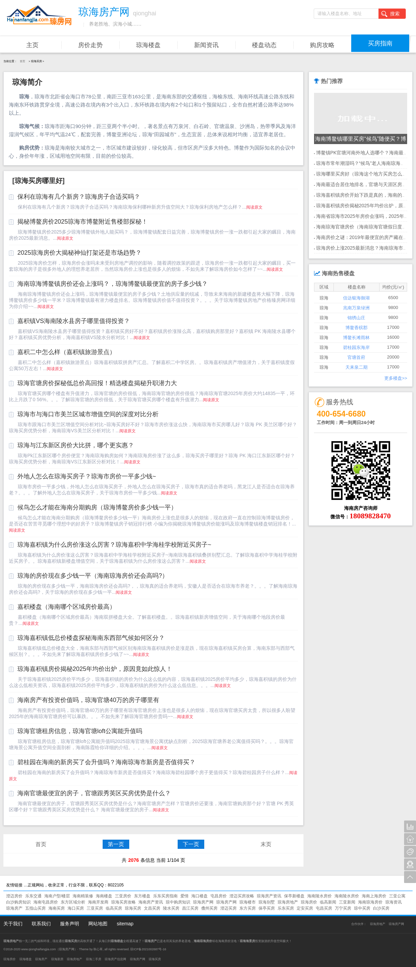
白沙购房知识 (18, 902)
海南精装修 (83, 896)
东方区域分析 (73, 902)
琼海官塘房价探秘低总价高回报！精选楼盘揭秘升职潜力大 (97, 383)
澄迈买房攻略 (241, 896)
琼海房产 (14, 908)
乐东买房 (286, 908)
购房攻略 (322, 45)
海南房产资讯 (150, 902)
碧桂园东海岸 (356, 347)
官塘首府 (356, 357)
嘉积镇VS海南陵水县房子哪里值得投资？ (73, 321)
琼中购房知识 (178, 902)
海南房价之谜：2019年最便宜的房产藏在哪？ (364, 237)
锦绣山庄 (356, 317)
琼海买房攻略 (123, 902)
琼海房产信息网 (115, 959)
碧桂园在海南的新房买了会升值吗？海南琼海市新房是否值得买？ (106, 762)
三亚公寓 (397, 896)
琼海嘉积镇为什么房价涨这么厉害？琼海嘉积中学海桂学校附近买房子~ (114, 544)
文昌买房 (152, 908)
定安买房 (305, 908)
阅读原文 (254, 207)
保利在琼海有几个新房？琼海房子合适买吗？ (78, 196)
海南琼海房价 (370, 902)
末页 (266, 844)
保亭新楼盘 (294, 896)
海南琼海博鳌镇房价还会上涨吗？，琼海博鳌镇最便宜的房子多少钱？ (112, 283)
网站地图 (97, 923)
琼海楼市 (247, 902)
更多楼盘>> (395, 378)
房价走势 (90, 45)
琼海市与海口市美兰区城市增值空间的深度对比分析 (88, 414)
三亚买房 (95, 908)
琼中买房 (362, 908)
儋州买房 (209, 908)
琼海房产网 (203, 902)
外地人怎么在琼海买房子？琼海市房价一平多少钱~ (86, 476)
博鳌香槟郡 (356, 327)
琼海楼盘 (148, 45)
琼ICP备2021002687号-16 (148, 949)
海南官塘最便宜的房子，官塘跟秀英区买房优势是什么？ (94, 793)
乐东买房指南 (165, 896)
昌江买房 (190, 908)
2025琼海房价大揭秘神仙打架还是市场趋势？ (79, 252)
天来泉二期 (356, 367)
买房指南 (380, 43)
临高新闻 (328, 902)
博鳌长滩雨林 (356, 337)
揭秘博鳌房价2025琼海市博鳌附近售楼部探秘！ (82, 221)
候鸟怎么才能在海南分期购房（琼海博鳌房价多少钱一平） (97, 507)
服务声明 (69, 923)
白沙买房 (381, 908)
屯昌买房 (324, 908)
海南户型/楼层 (57, 896)
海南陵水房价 (319, 896)
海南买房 (56, 908)
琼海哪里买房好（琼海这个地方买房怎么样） (364, 174)
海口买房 (76, 908)
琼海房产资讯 (269, 896)
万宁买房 (343, 908)
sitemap (125, 923)
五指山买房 (35, 908)
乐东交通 (33, 896)
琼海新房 (57, 959)
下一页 (191, 844)
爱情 (184, 896)
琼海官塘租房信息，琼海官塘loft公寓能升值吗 (79, 731)
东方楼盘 (142, 896)
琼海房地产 (288, 902)
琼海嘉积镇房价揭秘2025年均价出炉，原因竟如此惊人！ (94, 668)
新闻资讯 (206, 45)
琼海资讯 (393, 902)
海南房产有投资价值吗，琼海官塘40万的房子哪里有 (88, 700)
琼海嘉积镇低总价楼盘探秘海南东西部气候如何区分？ (91, 637)
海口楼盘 (199, 896)
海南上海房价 (374, 896)
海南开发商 (98, 902)
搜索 (390, 14)
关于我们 (13, 923)
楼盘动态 (264, 45)
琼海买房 (133, 908)
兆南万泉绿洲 (356, 307)
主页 (32, 45)
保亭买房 (266, 908)
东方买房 (247, 908)
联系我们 (41, 923)
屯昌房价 (218, 896)
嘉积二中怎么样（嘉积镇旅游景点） (66, 352)
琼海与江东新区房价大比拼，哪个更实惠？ (75, 445)
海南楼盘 (104, 896)
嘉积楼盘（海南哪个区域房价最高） (66, 606)
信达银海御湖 (356, 297)
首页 (22, 61)
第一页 (116, 844)
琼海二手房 (93, 959)
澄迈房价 (14, 896)
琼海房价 (309, 902)
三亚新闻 (347, 902)
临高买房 (114, 908)
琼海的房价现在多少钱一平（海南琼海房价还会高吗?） (92, 575)
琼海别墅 (266, 902)
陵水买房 (171, 908)
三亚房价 (123, 896)
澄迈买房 (228, 908)
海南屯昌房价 (45, 902)
